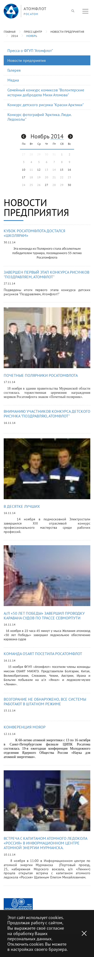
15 (61, 169)
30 (69, 185)
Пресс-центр (33, 31)
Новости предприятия (67, 31)
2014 (14, 36)
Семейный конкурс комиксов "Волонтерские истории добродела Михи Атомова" (45, 92)
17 (23, 177)
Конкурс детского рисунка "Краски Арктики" (45, 104)
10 (23, 169)
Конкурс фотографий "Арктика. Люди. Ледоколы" (39, 117)
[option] (18, 904)
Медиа (13, 80)
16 (69, 169)
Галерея (14, 70)
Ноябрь (31, 36)
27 (46, 185)
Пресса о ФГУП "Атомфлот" (30, 50)
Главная (10, 31)
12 (39, 169)
